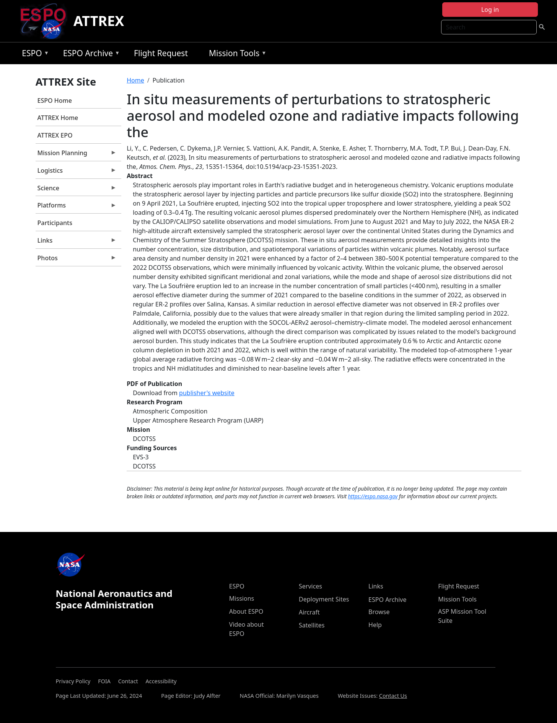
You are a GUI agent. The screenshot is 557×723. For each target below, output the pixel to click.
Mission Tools (236, 54)
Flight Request (161, 53)
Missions (241, 598)
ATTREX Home (57, 117)
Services (310, 586)
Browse (378, 612)
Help (375, 625)
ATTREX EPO (55, 135)
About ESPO (246, 611)
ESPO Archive (89, 54)
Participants (54, 223)
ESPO (33, 54)
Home (135, 80)
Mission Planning (76, 155)
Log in (490, 9)
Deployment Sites (324, 599)
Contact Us (393, 695)
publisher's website (207, 393)
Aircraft (309, 612)
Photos (76, 260)
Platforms (76, 207)
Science (76, 190)
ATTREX (98, 20)
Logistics (76, 172)
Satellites (311, 625)
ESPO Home (54, 100)
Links (76, 242)
